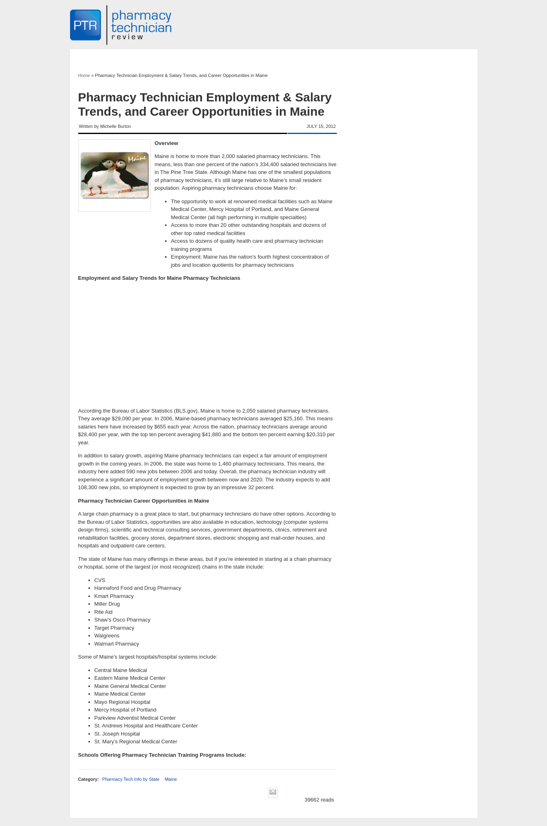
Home (84, 75)
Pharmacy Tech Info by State (130, 779)
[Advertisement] (207, 345)
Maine (171, 779)
